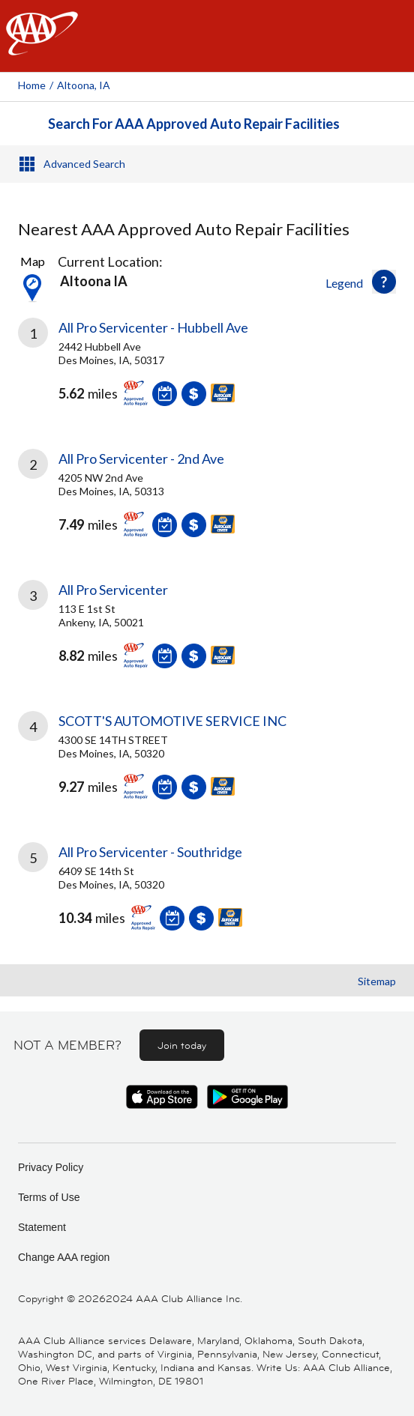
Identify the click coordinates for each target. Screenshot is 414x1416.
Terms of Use (49, 1197)
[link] (207, 373)
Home (32, 85)
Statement (42, 1227)
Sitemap (377, 981)
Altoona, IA (83, 85)
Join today (182, 1045)
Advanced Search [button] (84, 163)
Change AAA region (64, 1257)
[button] (384, 282)
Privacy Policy (50, 1167)
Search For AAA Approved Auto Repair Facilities (194, 123)
